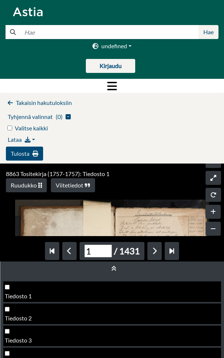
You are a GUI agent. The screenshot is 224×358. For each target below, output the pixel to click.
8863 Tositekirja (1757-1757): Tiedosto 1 (57, 173)
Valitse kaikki (31, 127)
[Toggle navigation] (112, 86)
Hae (208, 31)
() (39, 116)
